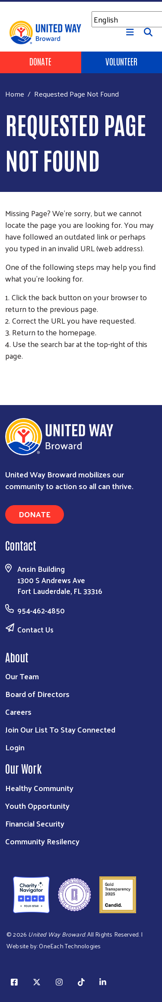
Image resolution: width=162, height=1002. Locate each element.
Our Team (22, 676)
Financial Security (34, 823)
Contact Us (35, 629)
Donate (40, 61)
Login (15, 747)
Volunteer (121, 61)
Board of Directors (37, 693)
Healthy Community (39, 787)
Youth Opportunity (37, 805)
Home (14, 93)
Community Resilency (42, 841)
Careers (18, 711)
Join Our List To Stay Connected (60, 729)
